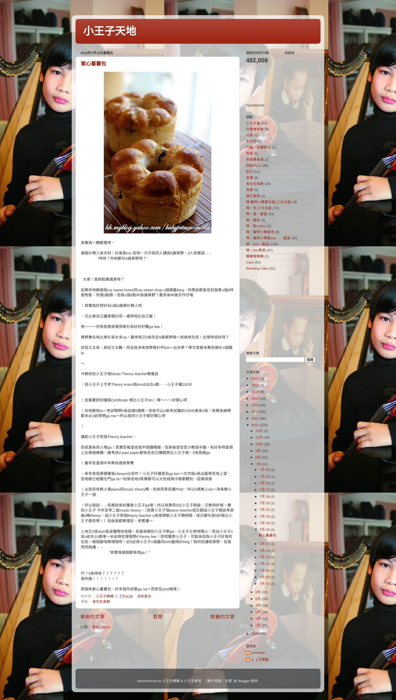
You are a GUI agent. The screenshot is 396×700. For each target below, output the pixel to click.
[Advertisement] (277, 310)
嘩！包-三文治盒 (259, 208)
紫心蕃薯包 (93, 63)
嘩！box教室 (256, 250)
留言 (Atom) (101, 627)
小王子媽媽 (260, 660)
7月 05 (264, 570)
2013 (255, 405)
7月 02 (264, 577)
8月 (258, 457)
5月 (258, 599)
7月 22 (264, 510)
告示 (249, 172)
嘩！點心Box (256, 226)
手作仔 (251, 141)
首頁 (157, 616)
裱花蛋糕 (253, 196)
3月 (258, 612)
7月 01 (264, 584)
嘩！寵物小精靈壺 (260, 232)
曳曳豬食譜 (255, 159)
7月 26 (264, 496)
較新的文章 (93, 616)
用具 (249, 153)
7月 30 (264, 470)
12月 (259, 431)
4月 (258, 605)
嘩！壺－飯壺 (256, 214)
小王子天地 (109, 31)
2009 (255, 634)
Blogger (244, 681)
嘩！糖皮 (253, 220)
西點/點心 (253, 165)
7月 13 (264, 557)
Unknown (258, 653)
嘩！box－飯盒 (257, 244)
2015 (255, 392)
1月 (258, 625)
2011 (255, 418)
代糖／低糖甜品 (258, 147)
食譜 (249, 190)
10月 (259, 444)
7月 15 (264, 544)
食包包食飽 (101, 602)
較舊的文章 (223, 616)
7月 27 (264, 490)
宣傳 (249, 178)
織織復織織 (255, 256)
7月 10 (264, 564)
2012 (255, 412)
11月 (259, 437)
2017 (255, 378)
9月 (258, 451)
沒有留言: (145, 596)
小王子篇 (253, 123)
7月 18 (264, 523)
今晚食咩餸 (255, 129)
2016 (255, 385)
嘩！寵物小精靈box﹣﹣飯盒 (268, 238)
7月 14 (264, 550)
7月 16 (264, 530)
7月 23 (264, 503)
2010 (255, 425)
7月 (258, 464)
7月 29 (264, 476)
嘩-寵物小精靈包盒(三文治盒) (269, 202)
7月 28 (264, 483)
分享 (249, 135)
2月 (258, 618)
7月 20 (264, 516)
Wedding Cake (257, 268)
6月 (258, 592)
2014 (255, 398)
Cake (250, 262)
